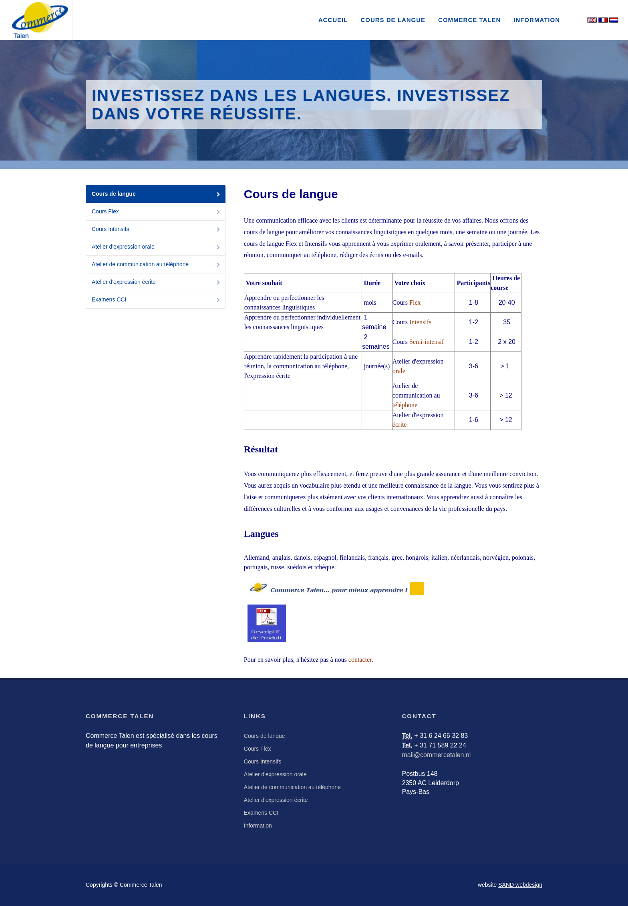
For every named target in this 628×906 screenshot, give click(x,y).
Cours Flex (156, 212)
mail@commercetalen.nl (436, 754)
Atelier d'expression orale (156, 247)
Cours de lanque (264, 736)
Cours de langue (156, 194)
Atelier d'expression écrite (156, 282)
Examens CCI (156, 300)
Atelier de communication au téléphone (156, 265)
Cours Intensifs (156, 229)
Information (258, 825)
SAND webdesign (520, 885)
